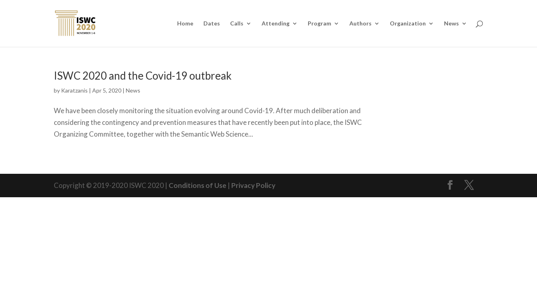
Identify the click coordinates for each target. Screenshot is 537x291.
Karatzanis (74, 90)
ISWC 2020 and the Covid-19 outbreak (143, 75)
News (451, 24)
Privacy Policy (253, 185)
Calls (236, 24)
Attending (276, 24)
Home (185, 24)
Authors (360, 24)
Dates (211, 24)
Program (319, 24)
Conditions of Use (197, 185)
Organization (408, 24)
